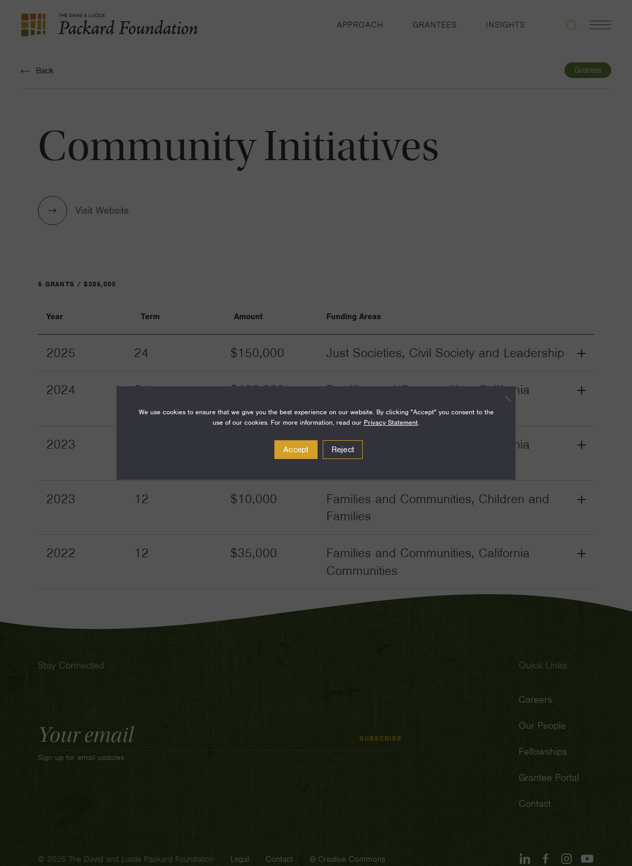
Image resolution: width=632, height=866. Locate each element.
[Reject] (502, 398)
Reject (343, 449)
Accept (296, 449)
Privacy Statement (391, 422)
